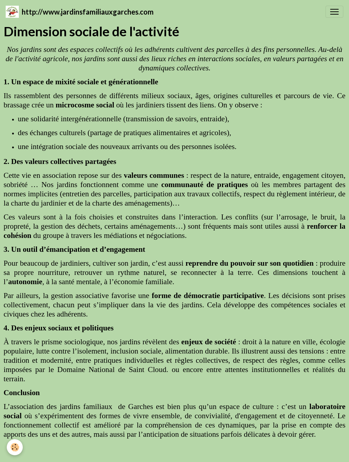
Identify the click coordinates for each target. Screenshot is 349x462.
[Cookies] (15, 447)
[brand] (80, 12)
